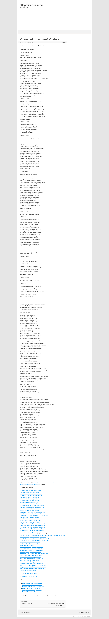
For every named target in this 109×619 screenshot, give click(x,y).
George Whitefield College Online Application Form (31, 548)
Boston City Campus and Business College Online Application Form (34, 540)
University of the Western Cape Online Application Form (32, 505)
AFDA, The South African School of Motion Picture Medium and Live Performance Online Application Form (42, 535)
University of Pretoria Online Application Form (29, 500)
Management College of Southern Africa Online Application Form (34, 553)
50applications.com (31, 4)
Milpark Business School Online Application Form (30, 557)
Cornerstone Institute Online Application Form (30, 542)
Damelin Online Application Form (27, 545)
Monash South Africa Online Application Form (29, 562)
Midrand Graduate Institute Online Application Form (31, 555)
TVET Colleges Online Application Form (28, 573)
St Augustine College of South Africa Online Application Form (33, 567)
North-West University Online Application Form (30, 498)
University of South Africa (27, 603)
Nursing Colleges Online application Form (29, 576)
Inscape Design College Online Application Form (30, 552)
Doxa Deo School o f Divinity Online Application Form (31, 547)
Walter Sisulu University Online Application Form (30, 520)
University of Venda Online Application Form (29, 518)
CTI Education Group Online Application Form (29, 543)
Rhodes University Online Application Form (29, 502)
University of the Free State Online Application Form (31, 494)
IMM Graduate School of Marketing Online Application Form (32, 550)
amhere (23, 42)
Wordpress (88, 616)
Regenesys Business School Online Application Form (31, 563)
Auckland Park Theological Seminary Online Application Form (33, 537)
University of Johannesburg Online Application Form (31, 513)
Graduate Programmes (56, 482)
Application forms (27, 595)
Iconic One (75, 616)
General (33, 595)
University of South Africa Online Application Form (30, 517)
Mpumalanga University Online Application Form (30, 508)
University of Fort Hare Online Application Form (30, 492)
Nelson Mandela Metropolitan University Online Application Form (34, 515)
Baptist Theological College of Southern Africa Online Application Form (35, 538)
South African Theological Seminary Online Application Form (33, 565)
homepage (26, 482)
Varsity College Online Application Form (28, 570)
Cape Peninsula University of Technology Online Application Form (34, 523)
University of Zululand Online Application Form (30, 522)
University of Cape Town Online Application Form (30, 490)
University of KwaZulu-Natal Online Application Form (31, 495)
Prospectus (38, 595)
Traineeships (36, 484)
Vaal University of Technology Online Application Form (31, 532)
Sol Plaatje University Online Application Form (29, 510)
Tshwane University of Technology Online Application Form (32, 530)
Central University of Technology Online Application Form (32, 525)
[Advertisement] (54, 19)
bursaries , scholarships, (46, 482)
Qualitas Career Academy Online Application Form (30, 560)
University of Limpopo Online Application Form (30, 497)
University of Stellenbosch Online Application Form (31, 504)
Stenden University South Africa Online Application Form (32, 568)
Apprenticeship (37, 482)
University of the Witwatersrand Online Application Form (32, 507)
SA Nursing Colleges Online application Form (52, 595)
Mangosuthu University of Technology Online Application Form (33, 528)
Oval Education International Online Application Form (31, 558)
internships (22, 484)
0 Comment (63, 42)
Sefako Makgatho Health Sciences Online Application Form (32, 512)
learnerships (28, 484)
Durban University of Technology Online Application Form (32, 527)
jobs (32, 484)
